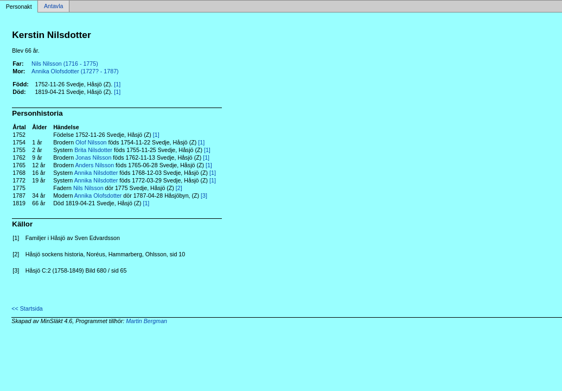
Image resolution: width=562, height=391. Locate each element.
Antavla (53, 6)
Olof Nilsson (90, 142)
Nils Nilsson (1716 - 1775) (64, 63)
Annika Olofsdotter (98, 195)
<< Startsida (26, 308)
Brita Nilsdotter (93, 150)
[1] (117, 84)
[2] (179, 188)
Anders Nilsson (94, 165)
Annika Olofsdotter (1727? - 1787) (75, 71)
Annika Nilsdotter (96, 172)
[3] (204, 195)
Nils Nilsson (88, 188)
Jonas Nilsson (93, 157)
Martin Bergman (146, 321)
